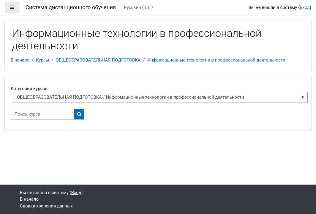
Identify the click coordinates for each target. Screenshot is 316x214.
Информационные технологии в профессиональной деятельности (216, 60)
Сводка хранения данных (46, 206)
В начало (20, 60)
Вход (305, 7)
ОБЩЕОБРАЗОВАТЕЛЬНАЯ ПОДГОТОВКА (98, 60)
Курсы (42, 60)
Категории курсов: (30, 88)
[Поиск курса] (43, 114)
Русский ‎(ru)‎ (137, 7)
